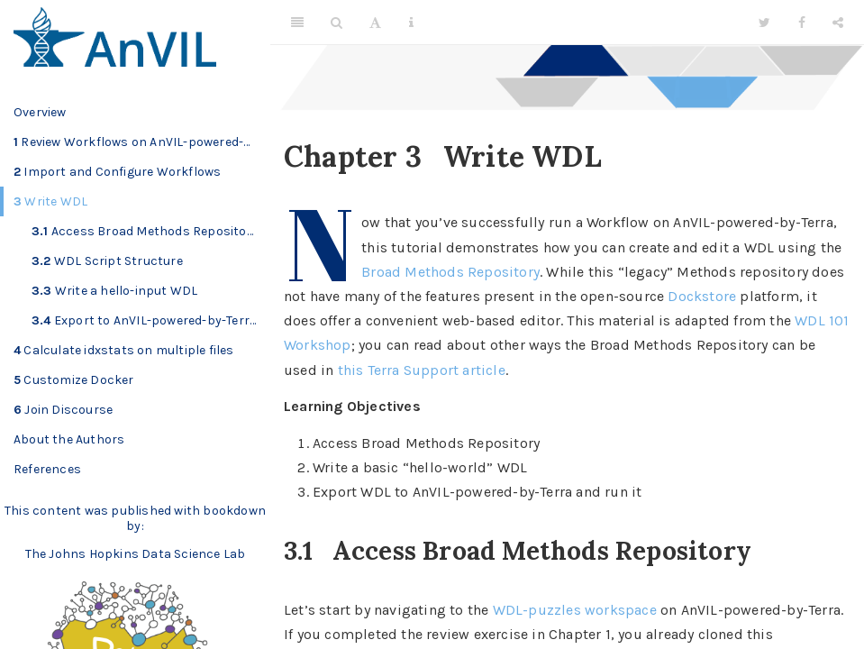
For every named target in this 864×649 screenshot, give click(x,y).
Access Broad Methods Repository (145, 231)
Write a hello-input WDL (114, 290)
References (47, 469)
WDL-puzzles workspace (575, 609)
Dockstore (702, 296)
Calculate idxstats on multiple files (124, 350)
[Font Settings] (375, 22)
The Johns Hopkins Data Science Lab (135, 554)
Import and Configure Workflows (117, 171)
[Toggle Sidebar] (297, 22)
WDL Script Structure (107, 261)
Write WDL (50, 201)
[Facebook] (802, 22)
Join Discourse (63, 409)
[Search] (336, 22)
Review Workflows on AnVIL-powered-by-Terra (142, 142)
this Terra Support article (421, 370)
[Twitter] (764, 22)
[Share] (838, 22)
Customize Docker (74, 380)
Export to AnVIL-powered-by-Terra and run (151, 320)
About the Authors (69, 439)
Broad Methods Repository (450, 271)
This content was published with (102, 510)
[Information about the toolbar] (411, 22)
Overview (40, 112)
